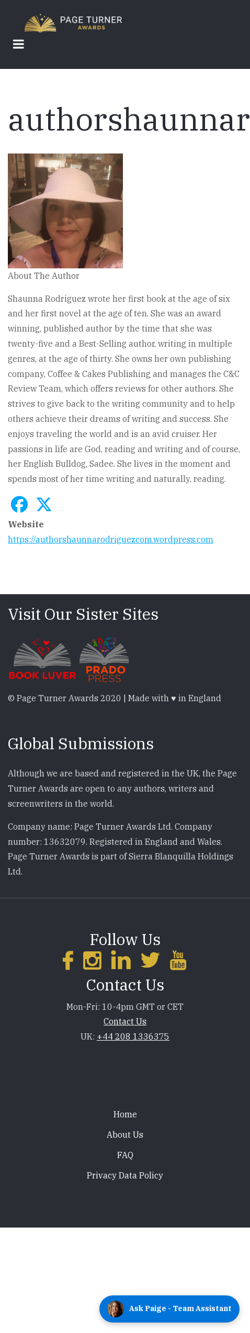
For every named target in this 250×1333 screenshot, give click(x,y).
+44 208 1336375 (133, 1036)
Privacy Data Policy (125, 1175)
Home (125, 1114)
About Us (125, 1134)
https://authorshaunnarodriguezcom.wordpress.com (110, 539)
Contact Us (125, 1021)
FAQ (125, 1155)
